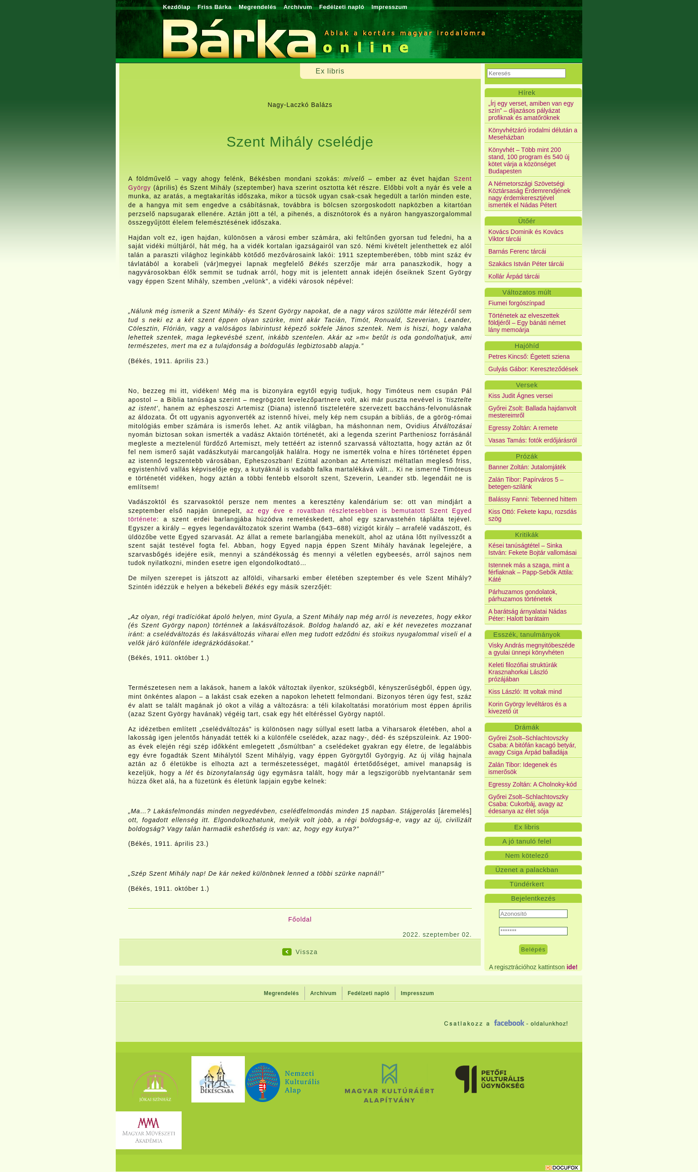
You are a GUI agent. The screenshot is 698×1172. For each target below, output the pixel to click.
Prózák (527, 456)
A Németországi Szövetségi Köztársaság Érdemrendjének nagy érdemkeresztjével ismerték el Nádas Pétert (529, 194)
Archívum (298, 7)
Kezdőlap (177, 7)
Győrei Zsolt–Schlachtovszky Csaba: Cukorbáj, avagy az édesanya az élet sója (528, 804)
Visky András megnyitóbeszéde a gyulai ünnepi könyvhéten (531, 649)
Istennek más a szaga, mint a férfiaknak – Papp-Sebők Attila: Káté (530, 572)
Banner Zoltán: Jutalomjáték (527, 467)
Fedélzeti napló (341, 7)
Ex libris (527, 827)
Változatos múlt (526, 292)
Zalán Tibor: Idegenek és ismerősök (522, 768)
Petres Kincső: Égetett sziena (529, 356)
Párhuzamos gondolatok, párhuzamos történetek (522, 595)
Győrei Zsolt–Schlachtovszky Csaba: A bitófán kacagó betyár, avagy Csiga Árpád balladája (532, 745)
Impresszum (389, 7)
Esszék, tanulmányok (526, 634)
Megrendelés (257, 7)
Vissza (307, 951)
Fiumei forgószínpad (516, 303)
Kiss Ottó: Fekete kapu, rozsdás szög (532, 515)
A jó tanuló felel (526, 841)
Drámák (527, 727)
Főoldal (300, 919)
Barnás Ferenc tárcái (517, 251)
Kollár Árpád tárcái (514, 276)
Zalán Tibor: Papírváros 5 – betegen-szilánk (526, 483)
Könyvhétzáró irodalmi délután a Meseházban (532, 134)
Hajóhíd (527, 345)
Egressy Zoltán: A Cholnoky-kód (532, 784)
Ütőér (527, 221)
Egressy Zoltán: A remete (523, 427)
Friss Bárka (214, 7)
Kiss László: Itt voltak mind (525, 691)
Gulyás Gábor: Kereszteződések (533, 369)
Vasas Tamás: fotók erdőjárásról (532, 440)
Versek (527, 385)
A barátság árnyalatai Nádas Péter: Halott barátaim (527, 615)
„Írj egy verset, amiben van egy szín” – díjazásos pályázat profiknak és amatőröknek (530, 110)
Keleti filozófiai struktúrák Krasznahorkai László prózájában (522, 672)
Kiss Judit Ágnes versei (520, 395)
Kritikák (527, 534)
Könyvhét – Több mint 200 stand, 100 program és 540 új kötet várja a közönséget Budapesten (528, 160)
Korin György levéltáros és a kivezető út (527, 708)
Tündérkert (527, 884)
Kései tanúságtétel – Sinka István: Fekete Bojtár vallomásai (532, 549)
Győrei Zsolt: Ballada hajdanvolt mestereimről (532, 412)
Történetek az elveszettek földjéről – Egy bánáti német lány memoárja (527, 322)
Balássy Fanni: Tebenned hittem (532, 499)
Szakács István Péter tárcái (526, 263)
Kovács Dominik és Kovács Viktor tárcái (526, 235)
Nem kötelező (527, 855)
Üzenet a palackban (527, 869)
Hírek (526, 92)
